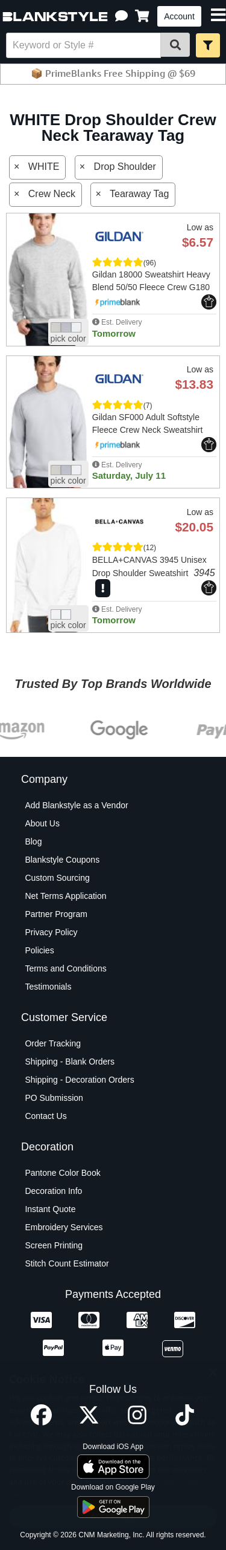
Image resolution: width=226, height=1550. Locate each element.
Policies (39, 950)
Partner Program (56, 914)
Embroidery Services (63, 1227)
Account (179, 16)
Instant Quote (50, 1209)
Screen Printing (54, 1245)
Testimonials (48, 986)
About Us (42, 823)
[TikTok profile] (184, 1422)
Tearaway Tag (139, 194)
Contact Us (45, 1116)
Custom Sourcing (57, 878)
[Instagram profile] (137, 1422)
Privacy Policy (51, 932)
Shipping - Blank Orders (70, 1061)
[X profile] (88, 1422)
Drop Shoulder (125, 166)
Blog (33, 841)
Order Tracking (53, 1043)
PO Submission (54, 1098)
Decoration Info (53, 1191)
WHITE (44, 166)
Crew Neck (51, 194)
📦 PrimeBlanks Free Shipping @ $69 (113, 73)
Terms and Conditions (65, 968)
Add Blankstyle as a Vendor (76, 805)
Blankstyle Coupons (62, 859)
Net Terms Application (65, 896)
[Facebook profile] (41, 1422)
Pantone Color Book (62, 1173)
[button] (121, 16)
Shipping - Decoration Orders (79, 1080)
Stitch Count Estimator (66, 1263)
